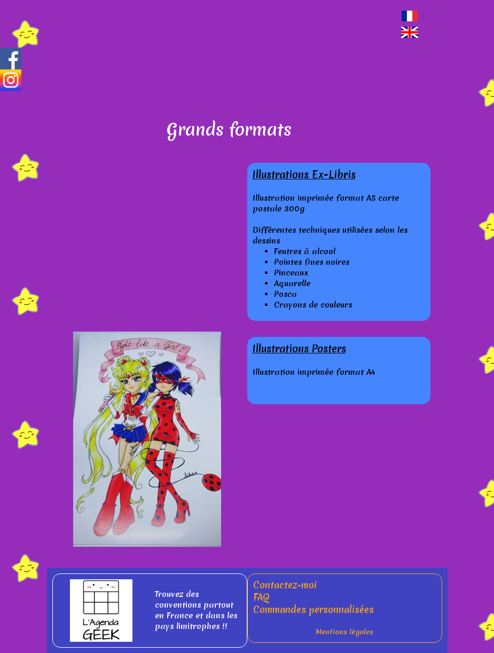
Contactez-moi (285, 585)
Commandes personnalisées (313, 609)
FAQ (261, 597)
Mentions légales (344, 631)
